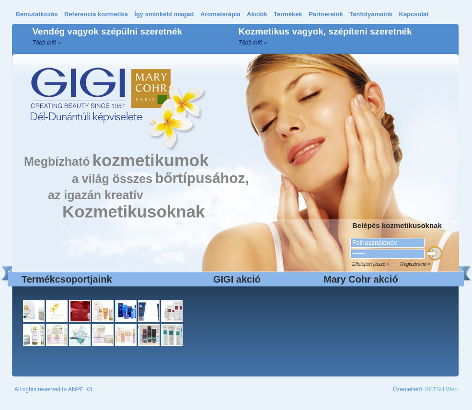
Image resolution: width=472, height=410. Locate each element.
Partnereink (326, 14)
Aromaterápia (220, 14)
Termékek (288, 14)
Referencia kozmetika (96, 14)
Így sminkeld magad (164, 14)
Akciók (257, 14)
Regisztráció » (415, 264)
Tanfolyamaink (370, 14)
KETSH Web (441, 389)
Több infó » (47, 42)
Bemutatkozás (37, 14)
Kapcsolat (413, 14)
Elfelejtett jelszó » (371, 264)
